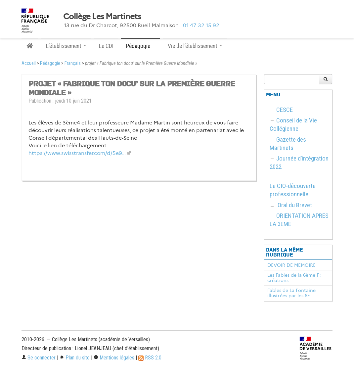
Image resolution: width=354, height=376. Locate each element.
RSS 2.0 (149, 357)
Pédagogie (50, 63)
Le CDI (106, 46)
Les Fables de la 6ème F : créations (294, 277)
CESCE (284, 110)
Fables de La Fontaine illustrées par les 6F (291, 293)
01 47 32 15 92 (201, 25)
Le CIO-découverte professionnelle (293, 190)
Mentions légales (114, 357)
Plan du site (75, 357)
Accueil (29, 63)
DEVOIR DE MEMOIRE (291, 265)
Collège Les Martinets (102, 17)
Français (73, 63)
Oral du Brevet (295, 205)
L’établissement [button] (66, 46)
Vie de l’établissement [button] (195, 46)
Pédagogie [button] (140, 46)
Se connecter (39, 357)
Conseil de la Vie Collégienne (293, 124)
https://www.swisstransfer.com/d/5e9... (77, 153)
